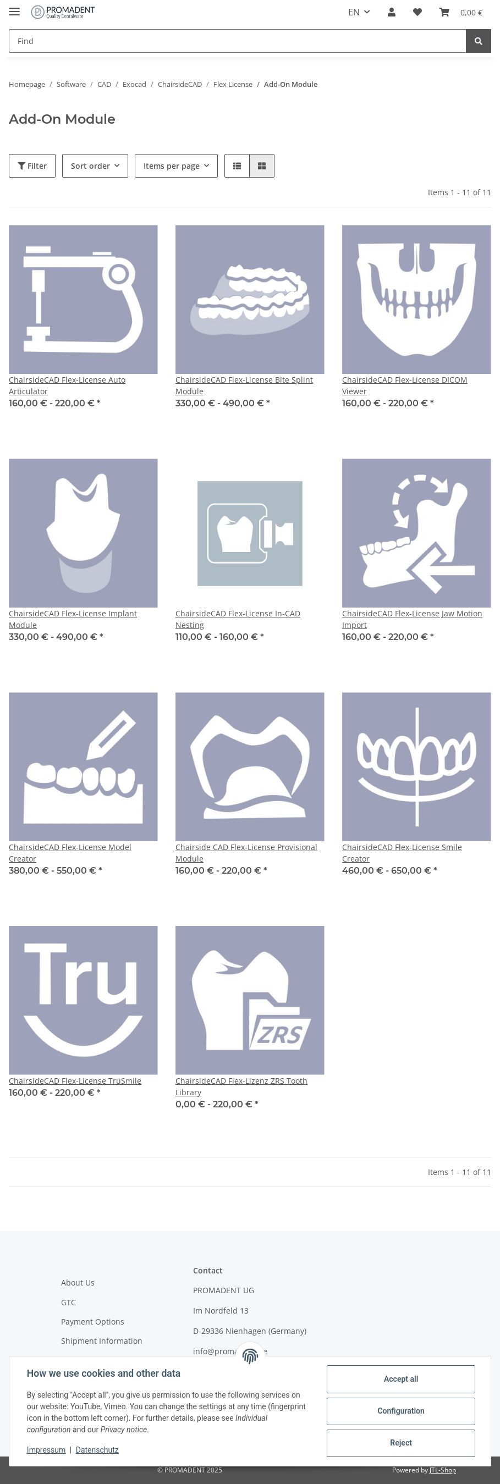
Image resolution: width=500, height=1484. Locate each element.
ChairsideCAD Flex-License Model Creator (70, 853)
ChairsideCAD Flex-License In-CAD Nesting (237, 619)
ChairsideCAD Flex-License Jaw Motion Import (412, 619)
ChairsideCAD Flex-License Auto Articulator (67, 385)
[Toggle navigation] (14, 7)
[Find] (237, 41)
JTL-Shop (443, 1470)
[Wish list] (417, 12)
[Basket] (461, 12)
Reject (401, 1442)
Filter (32, 166)
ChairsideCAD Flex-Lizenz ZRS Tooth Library (241, 1086)
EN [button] (354, 12)
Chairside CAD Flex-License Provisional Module (246, 853)
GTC (68, 1302)
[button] (391, 12)
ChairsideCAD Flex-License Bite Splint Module (244, 385)
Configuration (400, 1410)
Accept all (401, 1379)
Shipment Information (101, 1341)
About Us (78, 1282)
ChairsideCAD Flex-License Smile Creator (402, 853)
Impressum (46, 1450)
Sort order (90, 166)
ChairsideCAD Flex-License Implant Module (73, 619)
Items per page (172, 166)
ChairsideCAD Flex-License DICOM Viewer (405, 385)
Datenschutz (97, 1450)
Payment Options (92, 1321)
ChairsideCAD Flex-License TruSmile (75, 1080)
